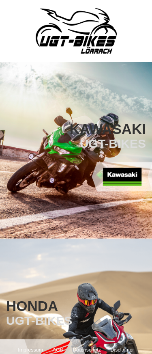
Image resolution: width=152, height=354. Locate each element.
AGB (58, 350)
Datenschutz (87, 350)
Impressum (30, 350)
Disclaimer (122, 350)
